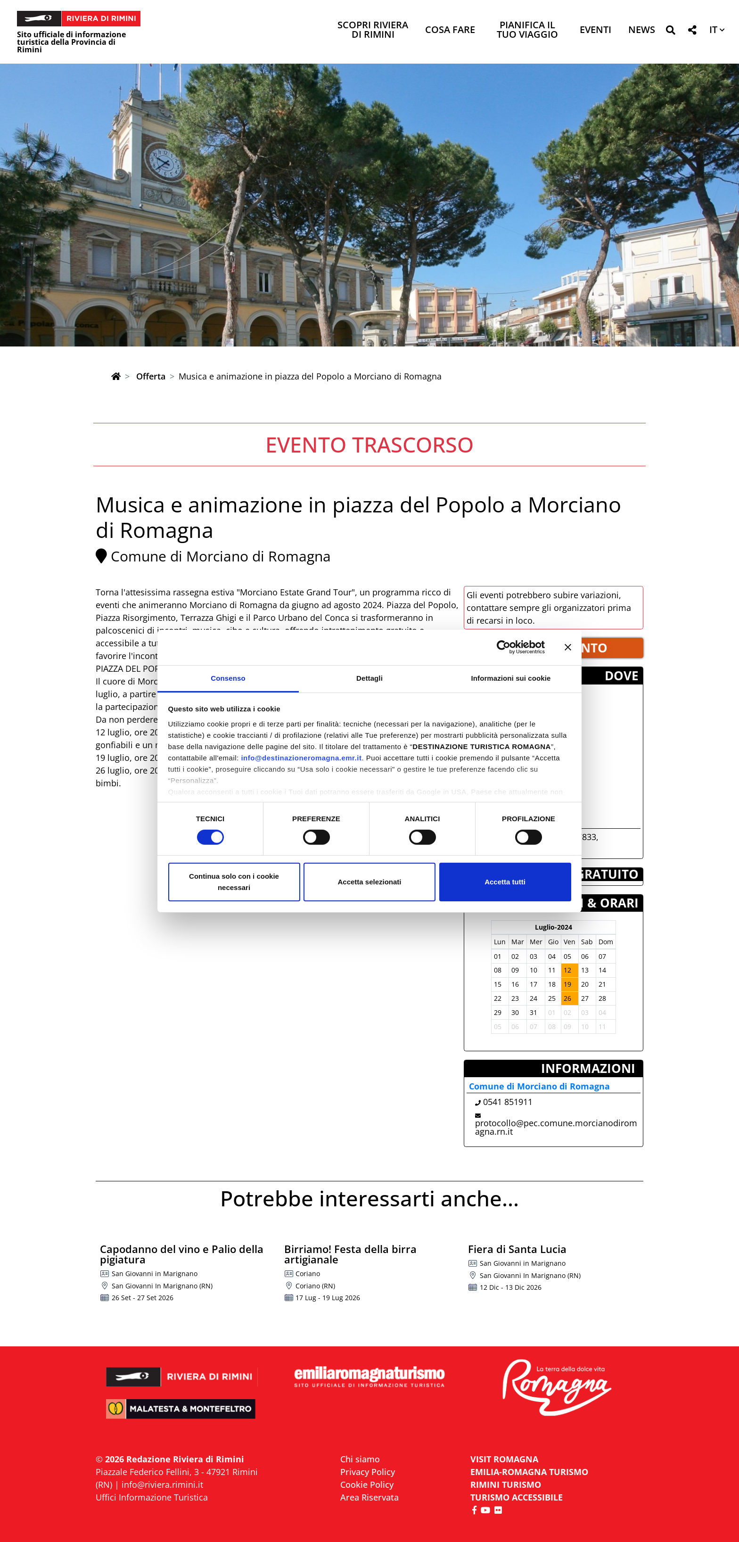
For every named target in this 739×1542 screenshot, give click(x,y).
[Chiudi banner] (568, 647)
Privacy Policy (367, 1471)
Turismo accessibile (516, 1497)
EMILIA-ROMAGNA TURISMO (529, 1471)
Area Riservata (369, 1497)
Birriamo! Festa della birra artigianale (350, 1254)
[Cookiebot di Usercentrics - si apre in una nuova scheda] (503, 647)
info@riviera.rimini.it (162, 1484)
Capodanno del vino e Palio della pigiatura (181, 1254)
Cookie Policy (367, 1484)
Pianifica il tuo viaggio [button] (527, 30)
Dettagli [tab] (369, 678)
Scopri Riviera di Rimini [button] (372, 30)
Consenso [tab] (228, 678)
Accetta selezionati (369, 882)
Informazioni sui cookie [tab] (511, 678)
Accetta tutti (505, 882)
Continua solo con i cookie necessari (234, 881)
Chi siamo (360, 1459)
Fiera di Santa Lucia (517, 1249)
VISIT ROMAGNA (504, 1459)
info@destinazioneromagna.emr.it (301, 757)
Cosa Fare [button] (450, 30)
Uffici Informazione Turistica (152, 1497)
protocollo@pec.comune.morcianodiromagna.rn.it (556, 1127)
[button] (670, 31)
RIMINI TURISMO (505, 1484)
